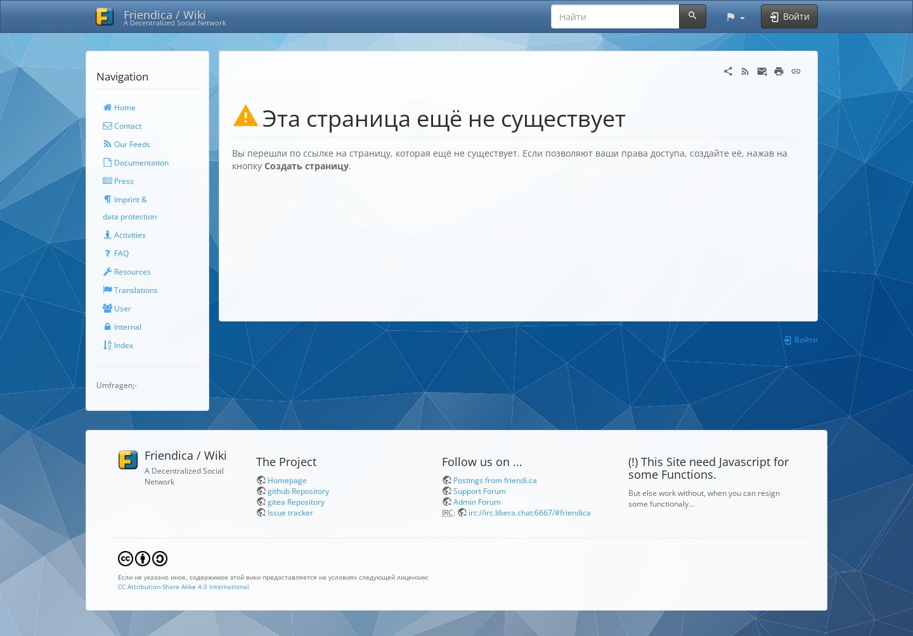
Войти (800, 339)
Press (118, 181)
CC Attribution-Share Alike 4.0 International (183, 586)
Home (119, 107)
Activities (124, 235)
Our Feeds (126, 144)
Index (118, 345)
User (117, 308)
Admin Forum (477, 501)
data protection (130, 216)
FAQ (116, 253)
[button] (735, 16)
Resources (127, 271)
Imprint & (125, 199)
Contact (122, 125)
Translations (130, 290)
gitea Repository (296, 501)
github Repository (298, 491)
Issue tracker (290, 512)
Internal (122, 326)
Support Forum (479, 491)
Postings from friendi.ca (495, 480)
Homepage (287, 480)
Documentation (136, 162)
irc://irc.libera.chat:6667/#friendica (530, 512)
